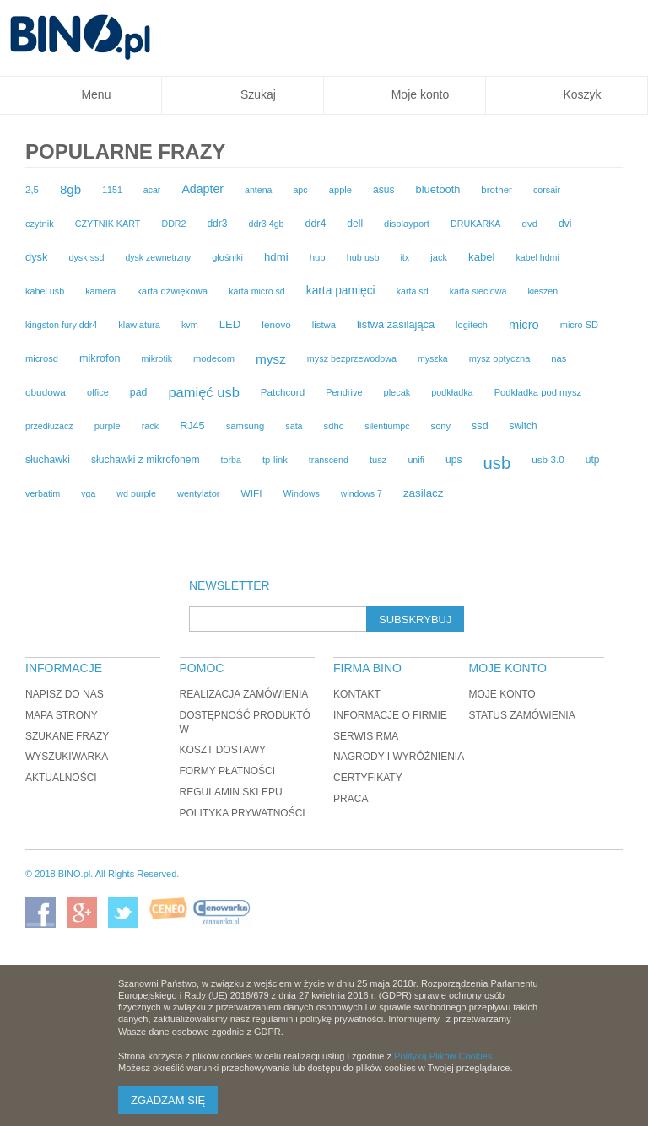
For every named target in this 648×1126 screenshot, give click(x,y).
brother (496, 190)
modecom (214, 358)
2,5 (32, 190)
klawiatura (139, 325)
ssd (480, 426)
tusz (378, 460)
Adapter (202, 189)
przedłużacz (49, 426)
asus (383, 190)
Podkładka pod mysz (538, 392)
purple (107, 426)
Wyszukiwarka (66, 756)
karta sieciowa (478, 291)
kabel (481, 257)
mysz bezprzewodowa (352, 358)
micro (524, 324)
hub (318, 257)
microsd (41, 358)
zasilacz (423, 493)
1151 (112, 190)
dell (355, 223)
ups (454, 460)
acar (152, 190)
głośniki (227, 257)
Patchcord (283, 391)
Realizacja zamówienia (244, 694)
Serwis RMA (365, 736)
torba (231, 460)
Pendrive (344, 392)
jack (438, 257)
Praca (350, 799)
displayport (406, 223)
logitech (472, 325)
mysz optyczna (500, 358)
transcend (328, 460)
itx (404, 257)
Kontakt (357, 694)
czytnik (39, 223)
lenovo (276, 324)
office (98, 392)
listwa (324, 325)
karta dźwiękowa (172, 291)
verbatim (42, 493)
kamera (100, 291)
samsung (245, 426)
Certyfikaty (367, 778)
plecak (397, 392)
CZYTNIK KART (108, 223)
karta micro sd (257, 291)
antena (258, 190)
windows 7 (361, 493)
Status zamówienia (521, 715)
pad (139, 392)
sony (441, 426)
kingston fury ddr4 (61, 325)
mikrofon (100, 358)
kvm (189, 325)
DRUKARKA (476, 223)
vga (88, 493)
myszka (433, 358)
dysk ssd (86, 257)
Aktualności (61, 778)
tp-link (275, 460)
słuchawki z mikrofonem (145, 460)
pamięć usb (203, 393)
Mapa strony (61, 715)
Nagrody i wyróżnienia (398, 756)
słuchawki (47, 460)
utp (593, 460)
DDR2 (173, 223)
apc (300, 190)
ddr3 (217, 223)
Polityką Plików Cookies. (444, 1056)
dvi (565, 223)
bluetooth (438, 189)
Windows (302, 493)
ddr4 (315, 223)
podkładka (451, 392)
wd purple (136, 493)
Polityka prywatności (242, 813)
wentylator (198, 493)
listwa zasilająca (396, 324)
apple (340, 190)
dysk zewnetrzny (158, 257)
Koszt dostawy (223, 750)
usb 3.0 (548, 459)
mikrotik (157, 358)
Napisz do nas (64, 694)
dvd (529, 223)
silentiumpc (386, 426)
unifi (416, 460)
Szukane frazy (67, 736)
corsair (546, 190)
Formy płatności (228, 771)
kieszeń (542, 291)
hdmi (276, 257)
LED (230, 324)
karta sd (413, 291)
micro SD (579, 325)
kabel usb (44, 291)
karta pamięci (340, 290)
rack (150, 426)
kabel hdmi (537, 257)
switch (523, 426)
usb (496, 463)
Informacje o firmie (390, 715)
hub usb (363, 257)
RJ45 (192, 426)
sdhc (334, 426)
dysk (36, 257)
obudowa (45, 392)
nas (558, 358)
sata (293, 426)
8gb (70, 189)
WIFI (251, 493)
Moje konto (501, 694)
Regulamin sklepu (231, 792)
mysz (271, 359)
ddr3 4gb (266, 223)
